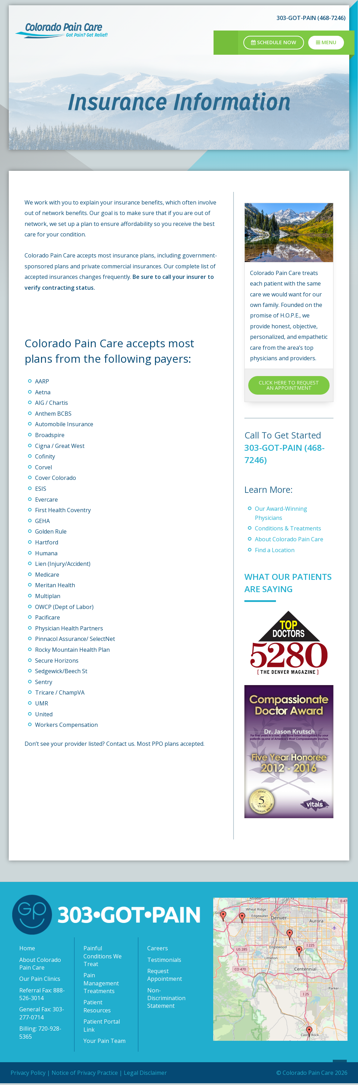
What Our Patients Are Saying (274, 588)
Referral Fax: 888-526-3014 (42, 1006)
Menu (326, 42)
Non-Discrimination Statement (166, 1010)
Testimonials (164, 972)
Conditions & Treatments (288, 528)
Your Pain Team (104, 1053)
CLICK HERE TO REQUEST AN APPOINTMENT (289, 385)
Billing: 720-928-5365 (40, 1044)
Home (27, 960)
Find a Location (275, 550)
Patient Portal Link (101, 1037)
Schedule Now (273, 42)
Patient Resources (97, 1018)
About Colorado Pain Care (289, 539)
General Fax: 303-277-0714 (41, 1025)
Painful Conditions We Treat (102, 968)
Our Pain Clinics (39, 991)
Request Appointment (164, 987)
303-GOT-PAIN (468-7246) (311, 18)
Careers (157, 960)
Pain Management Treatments (101, 995)
